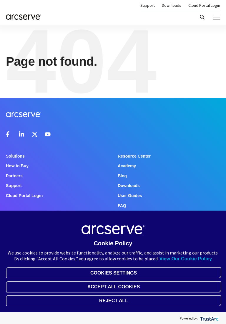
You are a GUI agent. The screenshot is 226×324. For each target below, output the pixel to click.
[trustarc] (209, 318)
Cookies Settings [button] (113, 272)
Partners (14, 175)
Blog (122, 175)
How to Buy (17, 165)
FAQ (122, 205)
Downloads (171, 5)
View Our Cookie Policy (185, 258)
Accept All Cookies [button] (113, 286)
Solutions (15, 156)
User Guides (130, 195)
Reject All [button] (113, 300)
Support (147, 5)
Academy (127, 165)
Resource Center (134, 156)
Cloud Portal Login (204, 5)
